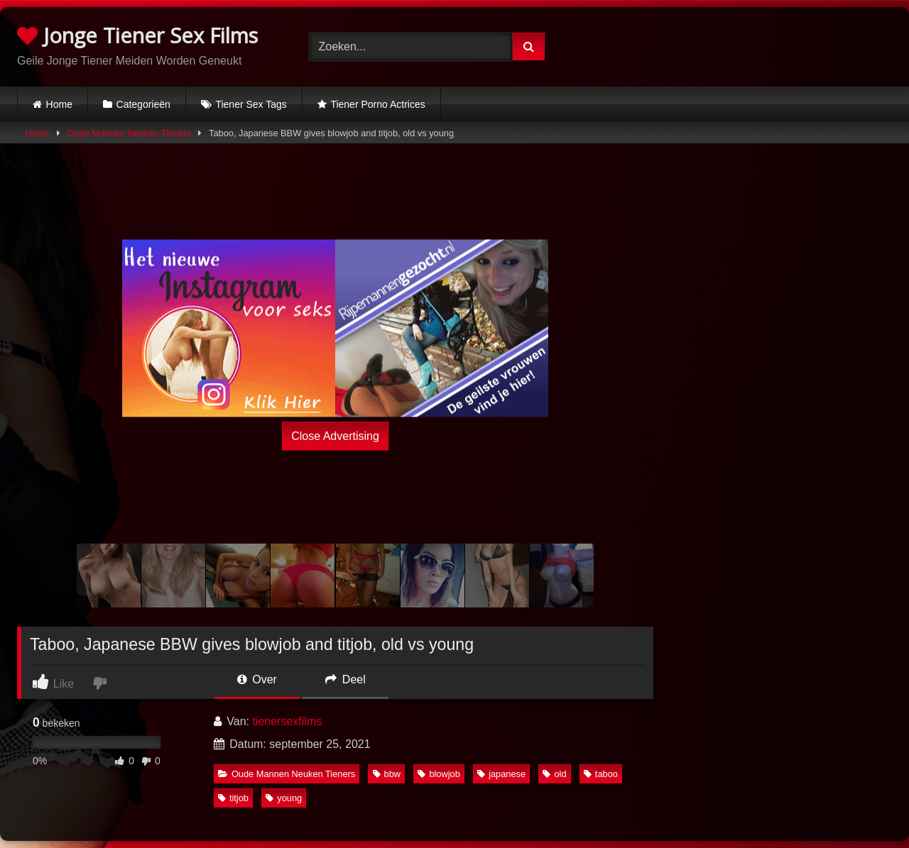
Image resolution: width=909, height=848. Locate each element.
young (284, 798)
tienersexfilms (287, 721)
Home (59, 104)
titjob (233, 798)
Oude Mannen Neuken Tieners (129, 133)
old (554, 774)
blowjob (438, 774)
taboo (601, 774)
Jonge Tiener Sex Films (137, 35)
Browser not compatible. (746, 44)
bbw (387, 774)
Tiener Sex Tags (250, 104)
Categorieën (143, 104)
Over (257, 679)
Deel (345, 679)
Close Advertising (335, 436)
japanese (501, 774)
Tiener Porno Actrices (377, 104)
